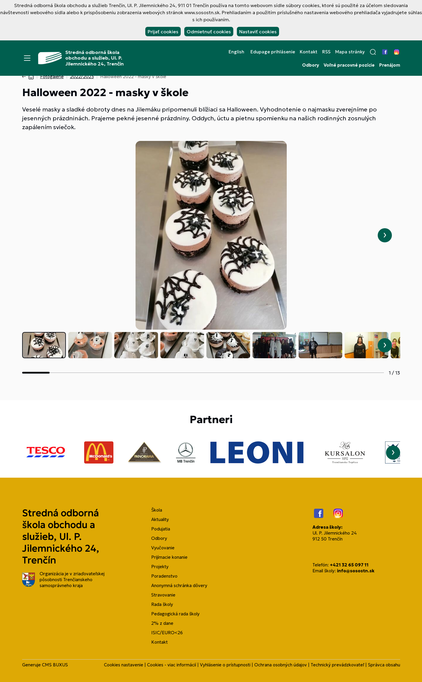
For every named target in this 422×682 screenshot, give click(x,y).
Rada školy (162, 604)
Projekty (160, 566)
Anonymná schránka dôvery (179, 585)
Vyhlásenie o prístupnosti (225, 665)
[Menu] (27, 58)
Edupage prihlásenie (272, 52)
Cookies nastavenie (123, 665)
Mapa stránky (350, 52)
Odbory (310, 65)
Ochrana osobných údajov (280, 665)
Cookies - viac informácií (171, 665)
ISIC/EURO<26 (167, 632)
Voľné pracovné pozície (349, 65)
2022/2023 (82, 76)
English (236, 52)
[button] (373, 51)
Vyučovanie (163, 547)
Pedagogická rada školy (175, 614)
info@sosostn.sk (355, 570)
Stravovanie (163, 595)
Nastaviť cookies (258, 31)
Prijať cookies (163, 31)
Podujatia (160, 529)
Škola (156, 510)
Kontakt (308, 52)
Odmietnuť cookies (209, 31)
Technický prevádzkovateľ (337, 665)
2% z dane (162, 623)
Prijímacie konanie (169, 557)
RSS (326, 52)
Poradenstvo (164, 576)
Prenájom (389, 65)
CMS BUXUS (55, 665)
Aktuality (160, 519)
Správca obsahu (384, 665)
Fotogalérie (52, 76)
